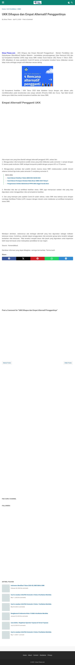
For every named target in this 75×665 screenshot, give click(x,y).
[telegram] (66, 258)
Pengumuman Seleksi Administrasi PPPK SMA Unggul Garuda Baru (28, 183)
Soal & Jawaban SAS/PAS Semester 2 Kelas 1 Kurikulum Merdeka (31, 604)
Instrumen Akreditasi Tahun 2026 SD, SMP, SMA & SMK (27, 585)
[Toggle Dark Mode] (69, 2)
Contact (35, 655)
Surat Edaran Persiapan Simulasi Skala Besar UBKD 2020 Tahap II (27, 181)
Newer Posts (7, 363)
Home (25, 655)
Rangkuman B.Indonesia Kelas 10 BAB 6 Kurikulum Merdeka (29, 613)
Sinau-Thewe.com (40, 662)
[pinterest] (37, 258)
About (30, 655)
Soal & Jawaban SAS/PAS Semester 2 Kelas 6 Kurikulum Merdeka (31, 595)
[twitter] (23, 258)
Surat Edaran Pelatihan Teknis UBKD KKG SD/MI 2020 (24, 178)
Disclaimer (43, 655)
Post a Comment (28, 19)
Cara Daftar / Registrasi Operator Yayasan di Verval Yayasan (29, 623)
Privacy (50, 655)
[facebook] (9, 258)
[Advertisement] (37, 36)
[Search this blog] (72, 2)
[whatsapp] (52, 258)
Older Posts (68, 363)
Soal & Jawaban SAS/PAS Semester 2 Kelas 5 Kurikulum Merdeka (31, 632)
